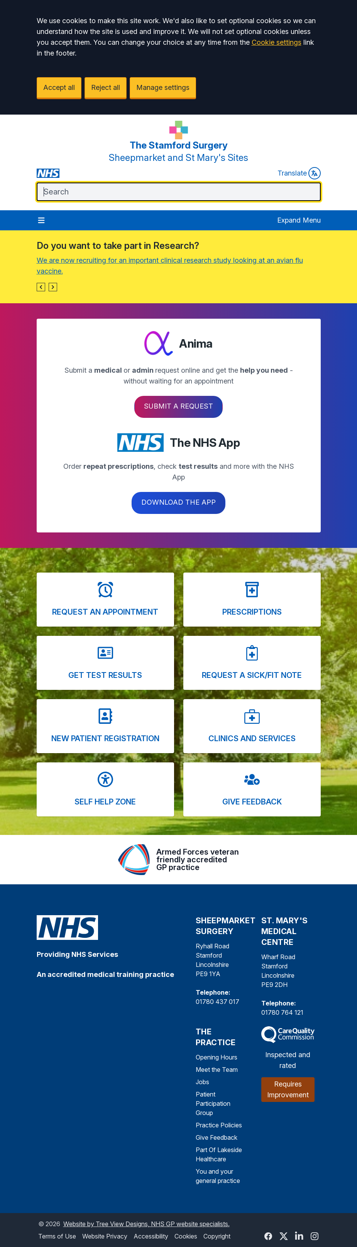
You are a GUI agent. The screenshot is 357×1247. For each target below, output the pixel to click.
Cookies (185, 1236)
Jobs (202, 1082)
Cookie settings (276, 42)
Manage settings (162, 87)
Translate (299, 173)
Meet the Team (217, 1069)
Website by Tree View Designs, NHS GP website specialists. (146, 1224)
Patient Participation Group (213, 1103)
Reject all (105, 87)
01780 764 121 (282, 1012)
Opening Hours (216, 1057)
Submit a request (178, 406)
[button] (41, 287)
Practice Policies (219, 1125)
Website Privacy (104, 1236)
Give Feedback (216, 1137)
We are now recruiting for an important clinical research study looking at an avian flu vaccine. (170, 265)
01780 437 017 (217, 1001)
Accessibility (151, 1236)
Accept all (59, 87)
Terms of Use (57, 1236)
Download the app (178, 502)
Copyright (216, 1236)
